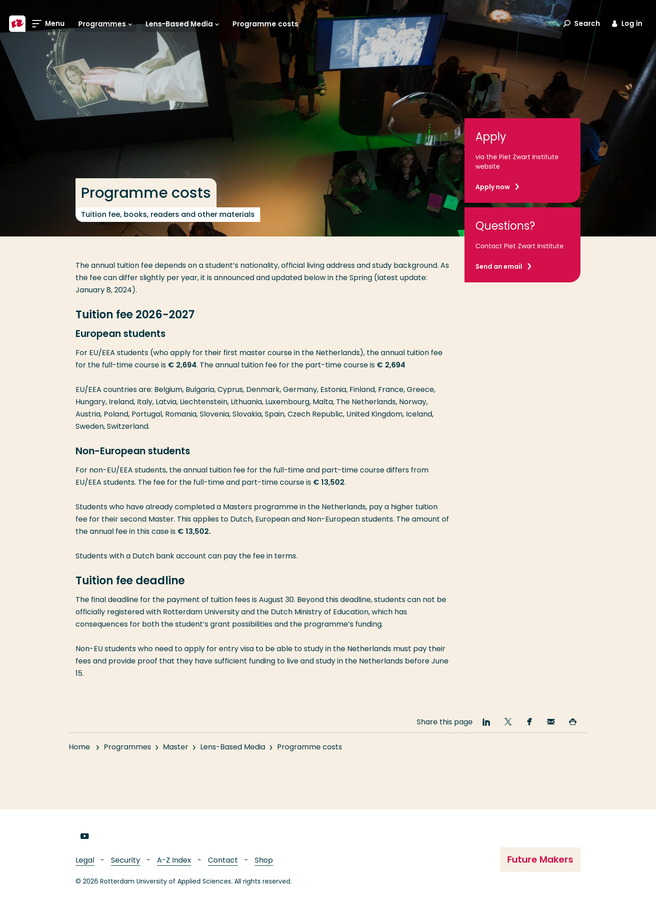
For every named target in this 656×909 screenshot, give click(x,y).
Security (125, 860)
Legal (85, 860)
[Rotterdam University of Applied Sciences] (17, 23)
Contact (223, 860)
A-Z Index (174, 860)
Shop (264, 860)
